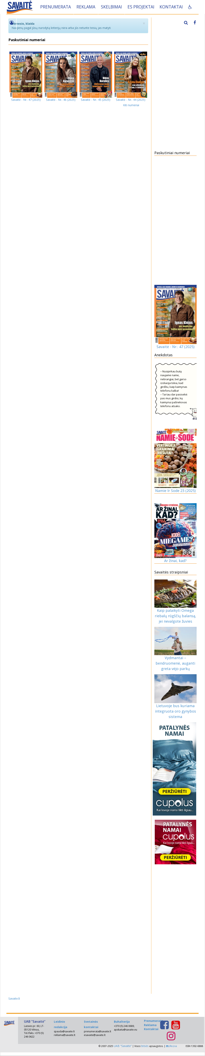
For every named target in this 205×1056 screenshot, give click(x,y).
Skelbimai (111, 7)
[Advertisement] (175, 83)
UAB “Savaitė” (123, 1046)
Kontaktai (171, 7)
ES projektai (141, 7)
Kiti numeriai (131, 105)
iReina (171, 1046)
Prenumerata (56, 7)
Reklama (86, 7)
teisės (145, 1046)
